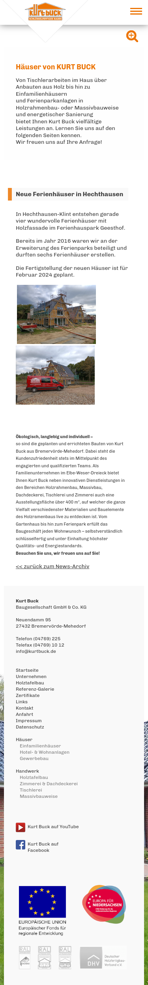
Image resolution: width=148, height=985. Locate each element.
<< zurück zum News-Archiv (52, 566)
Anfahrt (24, 714)
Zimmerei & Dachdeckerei (49, 783)
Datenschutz (30, 727)
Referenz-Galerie (35, 689)
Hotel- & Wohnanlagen (44, 752)
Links (22, 701)
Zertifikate (27, 695)
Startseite (27, 670)
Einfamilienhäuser (40, 746)
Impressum (29, 720)
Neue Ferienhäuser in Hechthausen (69, 194)
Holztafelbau (30, 683)
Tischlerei (31, 790)
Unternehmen (31, 676)
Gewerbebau (34, 758)
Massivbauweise (39, 796)
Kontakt (24, 708)
